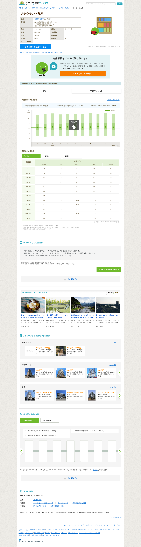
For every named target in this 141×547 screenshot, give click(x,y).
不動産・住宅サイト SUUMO (28, 8)
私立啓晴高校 (37, 500)
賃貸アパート (58, 529)
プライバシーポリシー (102, 525)
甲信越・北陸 (34, 535)
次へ (119, 451)
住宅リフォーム (28, 533)
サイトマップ (79, 525)
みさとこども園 (63, 503)
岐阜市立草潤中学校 (39, 506)
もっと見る (113, 342)
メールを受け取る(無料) (82, 74)
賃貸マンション (49, 529)
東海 (40, 535)
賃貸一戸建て (67, 529)
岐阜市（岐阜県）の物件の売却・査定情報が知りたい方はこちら (41, 52)
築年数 (47, 156)
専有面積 (26, 156)
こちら (95, 470)
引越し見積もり (55, 533)
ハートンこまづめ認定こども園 (43, 503)
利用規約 (89, 525)
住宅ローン (64, 533)
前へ (21, 451)
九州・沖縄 (56, 535)
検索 (120, 3)
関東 (28, 535)
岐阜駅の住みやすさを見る (109, 269)
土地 (118, 529)
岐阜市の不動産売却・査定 (35, 47)
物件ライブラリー (73, 533)
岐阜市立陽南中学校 (57, 506)
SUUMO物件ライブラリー (48, 8)
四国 (47, 535)
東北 (24, 535)
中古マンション (94, 529)
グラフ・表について (113, 100)
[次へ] (119, 373)
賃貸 (43, 529)
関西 (43, 535)
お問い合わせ (117, 525)
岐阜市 (67, 8)
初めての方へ (67, 525)
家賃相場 (74, 529)
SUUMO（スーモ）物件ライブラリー (34, 3)
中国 (50, 535)
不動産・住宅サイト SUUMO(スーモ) (29, 529)
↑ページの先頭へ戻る (116, 517)
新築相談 (47, 533)
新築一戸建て (103, 529)
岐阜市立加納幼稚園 (79, 503)
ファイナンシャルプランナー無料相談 (89, 533)
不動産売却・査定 (39, 533)
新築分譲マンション (83, 529)
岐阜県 (61, 8)
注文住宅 (21, 533)
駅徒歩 (67, 156)
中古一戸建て (111, 529)
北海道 (20, 535)
